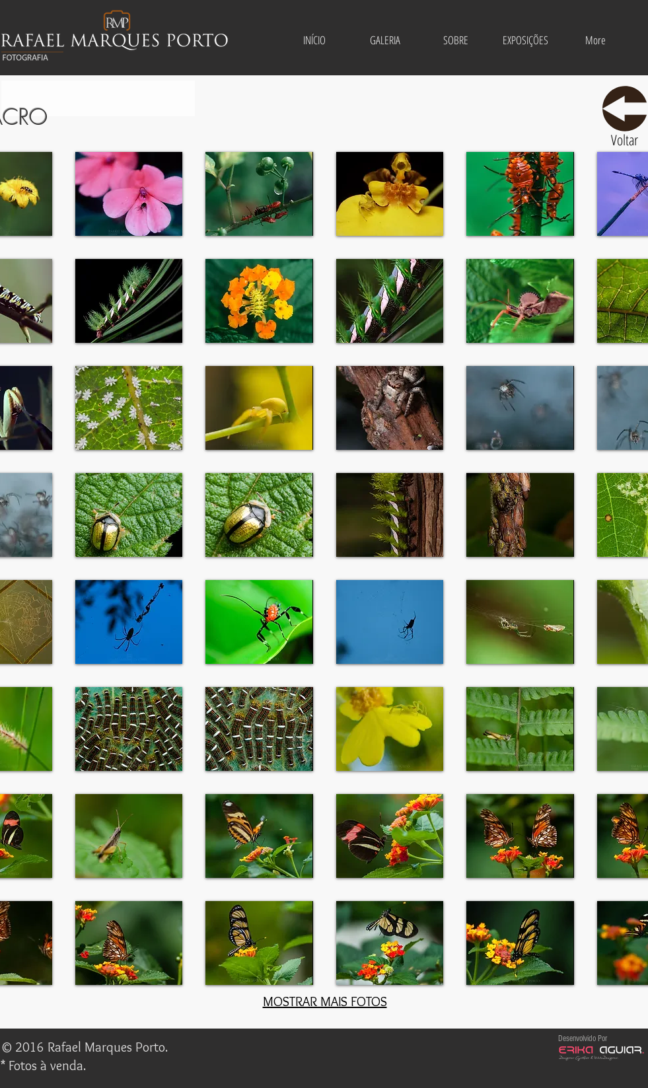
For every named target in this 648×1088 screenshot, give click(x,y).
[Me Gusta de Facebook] (319, 1048)
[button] (385, 40)
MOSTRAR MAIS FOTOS (325, 1001)
